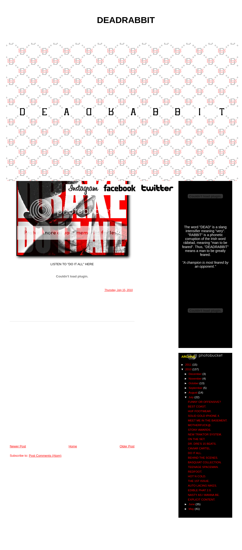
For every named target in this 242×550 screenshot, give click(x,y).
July (192, 397)
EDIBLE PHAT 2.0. (199, 490)
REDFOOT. (195, 471)
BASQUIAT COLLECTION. (204, 462)
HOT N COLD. (197, 476)
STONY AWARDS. (199, 429)
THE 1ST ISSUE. (198, 480)
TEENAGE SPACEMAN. (203, 467)
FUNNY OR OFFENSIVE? (204, 401)
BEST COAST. (197, 406)
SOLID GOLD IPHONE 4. (204, 415)
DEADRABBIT (126, 20)
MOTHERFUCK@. (199, 425)
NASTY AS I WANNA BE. (204, 494)
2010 (188, 369)
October (194, 383)
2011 (188, 364)
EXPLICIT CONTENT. (201, 499)
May (192, 508)
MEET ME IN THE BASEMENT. (207, 420)
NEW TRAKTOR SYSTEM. (205, 434)
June (192, 504)
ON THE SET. (196, 439)
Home (73, 446)
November (195, 378)
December (195, 373)
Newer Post (18, 446)
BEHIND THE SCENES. (203, 457)
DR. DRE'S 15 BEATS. (202, 443)
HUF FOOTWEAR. (200, 411)
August (193, 392)
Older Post (127, 446)
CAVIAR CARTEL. (199, 448)
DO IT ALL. (195, 453)
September (196, 387)
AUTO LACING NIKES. (202, 485)
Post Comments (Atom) (45, 455)
